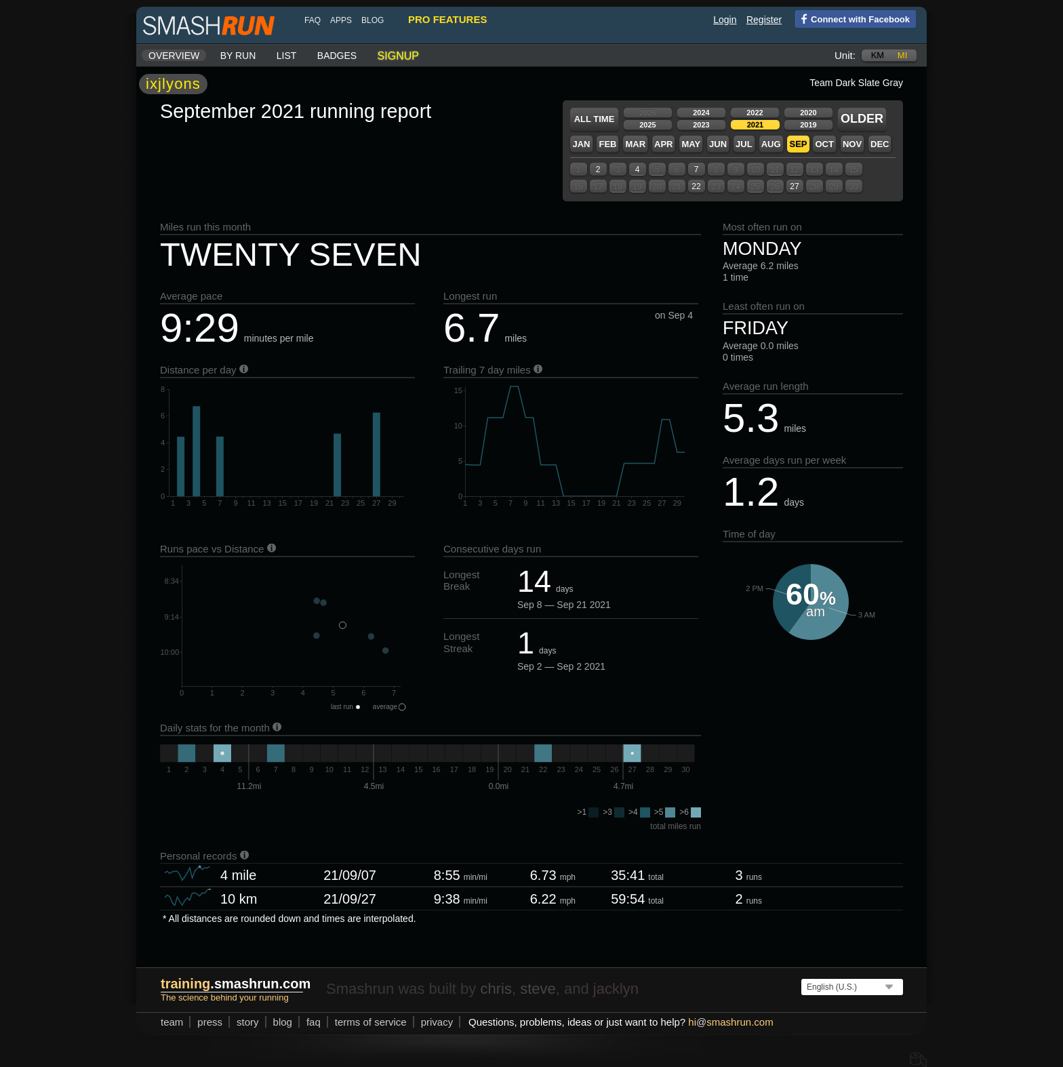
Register (764, 19)
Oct (824, 144)
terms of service (371, 1022)
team (172, 1022)
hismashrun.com (730, 1022)
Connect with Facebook (852, 18)
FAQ (312, 20)
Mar (635, 144)
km (878, 55)
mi (902, 55)
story (248, 1022)
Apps (341, 20)
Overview (173, 55)
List (287, 55)
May (690, 144)
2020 (808, 112)
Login (724, 19)
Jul (744, 144)
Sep (798, 144)
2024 (701, 112)
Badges (337, 55)
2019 (808, 125)
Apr (663, 144)
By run (238, 55)
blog (372, 20)
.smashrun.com (235, 983)
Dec (879, 144)
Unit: (845, 55)
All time (594, 119)
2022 (754, 112)
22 (695, 186)
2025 (647, 125)
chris (495, 988)
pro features (447, 19)
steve (538, 988)
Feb (607, 144)
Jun (718, 144)
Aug (771, 144)
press (209, 1022)
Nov (852, 144)
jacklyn (616, 988)
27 (794, 186)
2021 (755, 125)
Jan (581, 144)
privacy (437, 1022)
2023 (701, 125)
